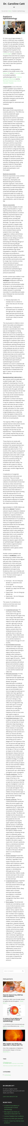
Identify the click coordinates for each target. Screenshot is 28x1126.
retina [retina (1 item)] (22, 1065)
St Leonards (17, 73)
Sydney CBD (6, 73)
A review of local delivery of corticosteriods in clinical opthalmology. (12, 1020)
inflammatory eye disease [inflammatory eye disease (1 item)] (8, 1065)
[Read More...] (6, 1052)
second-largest (7, 54)
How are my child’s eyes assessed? (13, 1119)
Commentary (7, 1075)
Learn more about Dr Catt (10, 1097)
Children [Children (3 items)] (7, 1063)
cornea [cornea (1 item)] (18, 1063)
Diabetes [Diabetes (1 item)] (21, 1063)
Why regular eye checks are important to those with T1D (13, 1044)
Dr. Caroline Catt (14, 4)
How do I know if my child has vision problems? (13, 995)
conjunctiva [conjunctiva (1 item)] (14, 1063)
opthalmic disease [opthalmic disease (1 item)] (16, 1065)
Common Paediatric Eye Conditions (14, 1116)
